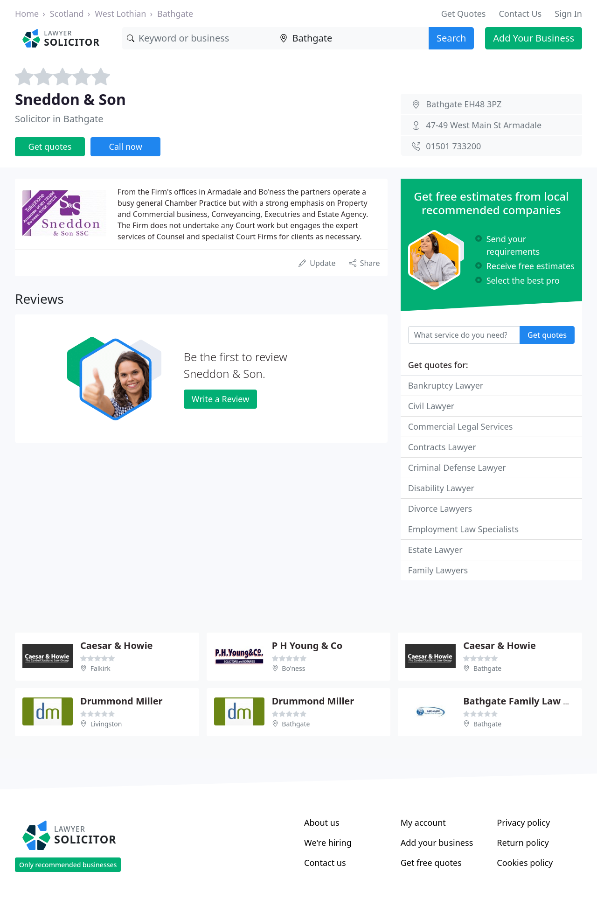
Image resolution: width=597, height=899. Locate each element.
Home (27, 13)
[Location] (352, 38)
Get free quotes (431, 862)
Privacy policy (523, 822)
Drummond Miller (121, 701)
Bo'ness (293, 668)
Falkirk (100, 668)
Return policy (522, 842)
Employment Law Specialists (463, 529)
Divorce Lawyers (440, 508)
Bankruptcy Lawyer (446, 385)
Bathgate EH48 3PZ (463, 104)
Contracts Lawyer (442, 447)
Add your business (437, 842)
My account (423, 822)
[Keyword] (199, 38)
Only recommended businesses (68, 864)
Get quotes (50, 146)
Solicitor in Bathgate (59, 118)
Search (451, 38)
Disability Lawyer (441, 488)
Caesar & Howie (116, 645)
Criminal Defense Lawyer (457, 467)
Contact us (325, 862)
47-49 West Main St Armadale (483, 125)
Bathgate (175, 13)
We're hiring (328, 842)
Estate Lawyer (435, 549)
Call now (125, 146)
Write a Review (220, 398)
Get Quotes (463, 13)
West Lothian (120, 13)
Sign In (568, 13)
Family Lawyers (438, 570)
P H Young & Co (307, 645)
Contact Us (520, 13)
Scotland (67, 13)
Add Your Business (533, 38)
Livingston (106, 723)
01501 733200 (453, 146)
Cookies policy (525, 862)
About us (322, 822)
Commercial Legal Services (460, 426)
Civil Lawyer (431, 405)
